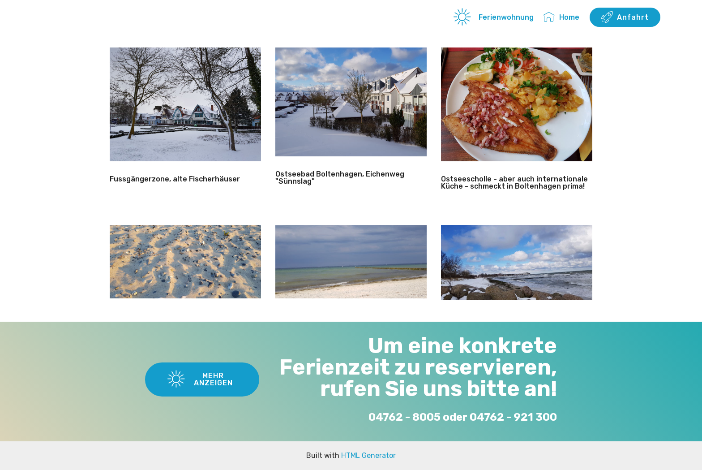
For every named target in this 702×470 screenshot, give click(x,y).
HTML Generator (368, 455)
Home (561, 17)
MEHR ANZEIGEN (200, 379)
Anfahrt (625, 17)
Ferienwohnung (494, 17)
